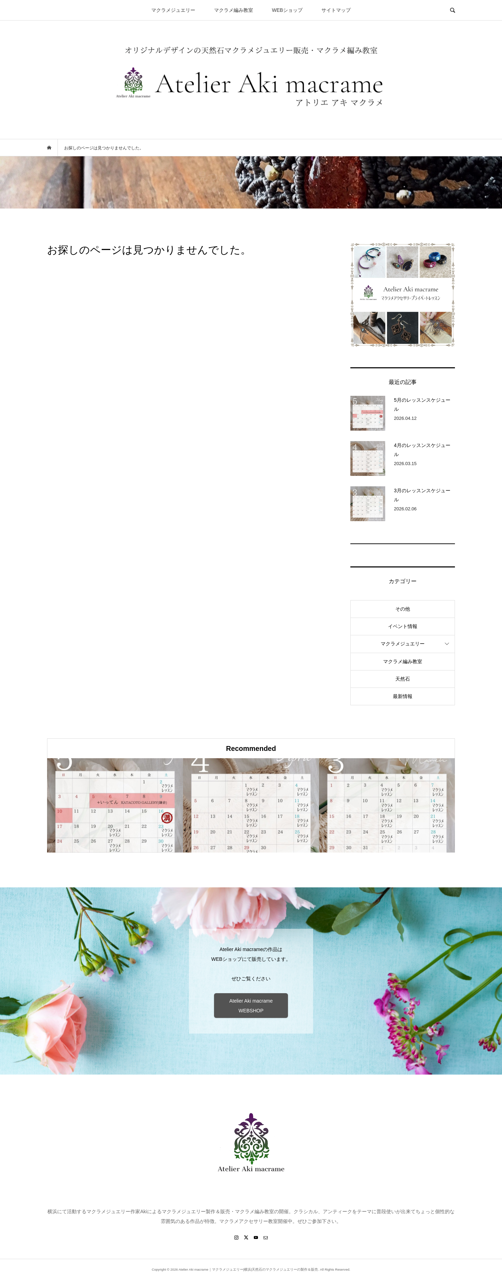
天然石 (402, 679)
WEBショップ (287, 10)
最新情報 (402, 696)
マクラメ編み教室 (233, 10)
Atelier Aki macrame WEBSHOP (251, 1005)
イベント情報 (402, 626)
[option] (115, 805)
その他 (402, 609)
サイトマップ (336, 10)
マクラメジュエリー (173, 10)
